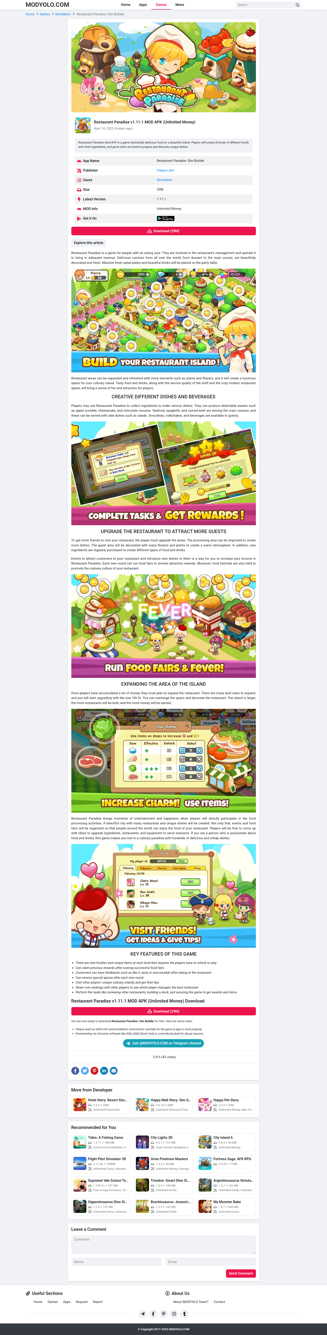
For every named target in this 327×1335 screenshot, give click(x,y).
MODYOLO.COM (47, 4)
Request (82, 1302)
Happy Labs (165, 170)
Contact (219, 1302)
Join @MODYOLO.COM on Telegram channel (163, 1043)
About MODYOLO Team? (191, 1302)
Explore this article (88, 243)
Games (161, 5)
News (179, 5)
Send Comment (241, 1273)
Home (125, 5)
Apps (143, 5)
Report (98, 1302)
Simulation (164, 180)
